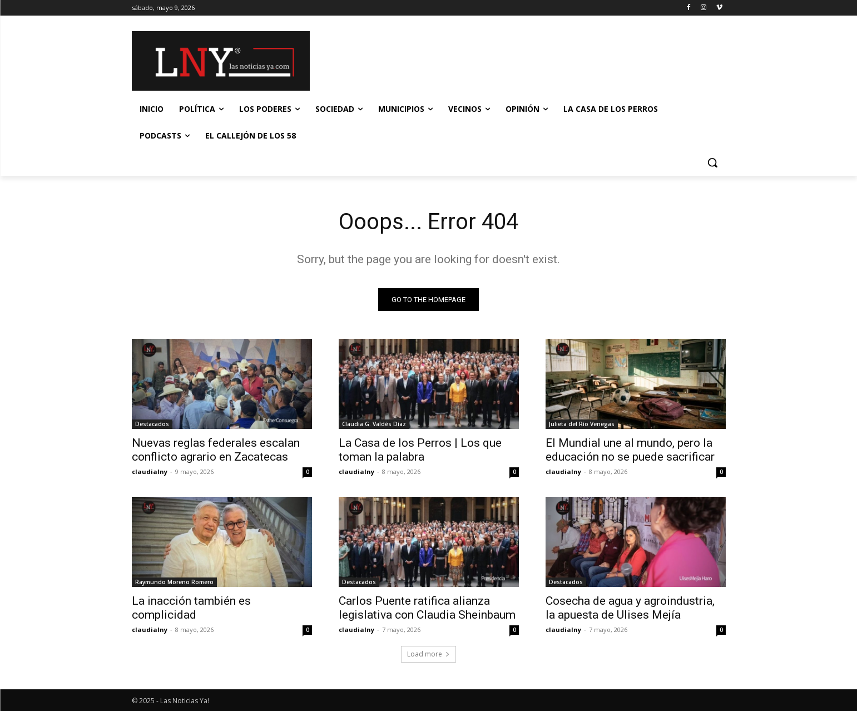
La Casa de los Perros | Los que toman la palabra (420, 449)
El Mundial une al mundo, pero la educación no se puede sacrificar (630, 449)
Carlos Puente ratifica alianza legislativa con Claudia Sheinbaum (427, 607)
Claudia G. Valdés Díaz (374, 424)
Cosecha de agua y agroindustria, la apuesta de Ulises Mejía (630, 607)
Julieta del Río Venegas (582, 424)
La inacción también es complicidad (191, 607)
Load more (428, 654)
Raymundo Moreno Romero (174, 582)
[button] (712, 162)
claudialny (149, 471)
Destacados (152, 424)
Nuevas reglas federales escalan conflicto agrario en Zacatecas (216, 449)
